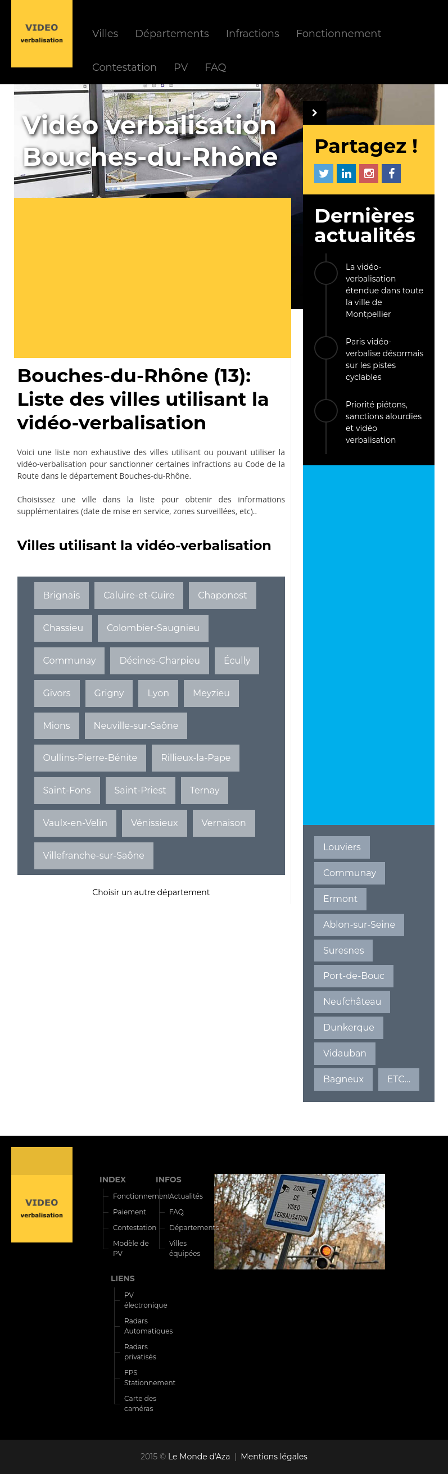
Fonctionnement (339, 33)
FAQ (215, 67)
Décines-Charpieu (159, 660)
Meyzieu (211, 693)
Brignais (61, 595)
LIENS (123, 1278)
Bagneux (343, 1079)
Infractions (252, 33)
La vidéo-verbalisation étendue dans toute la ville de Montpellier (384, 290)
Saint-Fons (66, 790)
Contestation (124, 67)
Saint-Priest (140, 790)
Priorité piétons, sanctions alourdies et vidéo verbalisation (384, 422)
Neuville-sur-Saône (135, 725)
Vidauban (344, 1053)
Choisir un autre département (151, 892)
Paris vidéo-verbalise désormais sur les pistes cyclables (384, 359)
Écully (237, 660)
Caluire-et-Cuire (138, 595)
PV (181, 67)
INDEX (112, 1179)
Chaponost (222, 595)
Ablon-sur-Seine (359, 924)
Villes (105, 33)
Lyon (158, 693)
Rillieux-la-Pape (195, 757)
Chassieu (63, 628)
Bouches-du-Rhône (154, 475)
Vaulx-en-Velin (75, 823)
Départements (172, 33)
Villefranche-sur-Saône (93, 855)
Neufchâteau (352, 1001)
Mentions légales (274, 1457)
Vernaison (224, 823)
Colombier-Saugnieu (153, 628)
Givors (56, 693)
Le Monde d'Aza (199, 1457)
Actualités (186, 1196)
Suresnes (343, 950)
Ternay (205, 790)
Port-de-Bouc (353, 975)
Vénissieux (154, 823)
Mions (56, 725)
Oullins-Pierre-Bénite (90, 757)
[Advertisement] (157, 279)
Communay (69, 660)
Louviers (342, 847)
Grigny (109, 693)
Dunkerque (348, 1027)
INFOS (169, 1179)
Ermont (340, 899)
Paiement (129, 1212)
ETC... (398, 1079)
